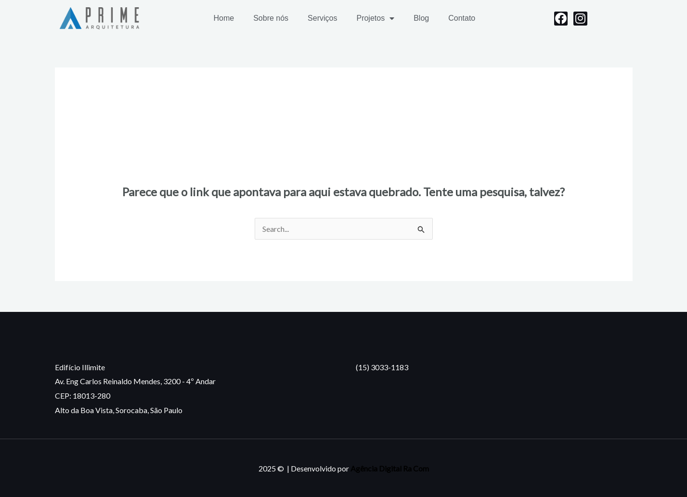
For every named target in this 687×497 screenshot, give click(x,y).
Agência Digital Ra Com (389, 468)
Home (223, 18)
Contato (461, 18)
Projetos (375, 18)
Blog (421, 18)
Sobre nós (270, 18)
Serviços (322, 18)
